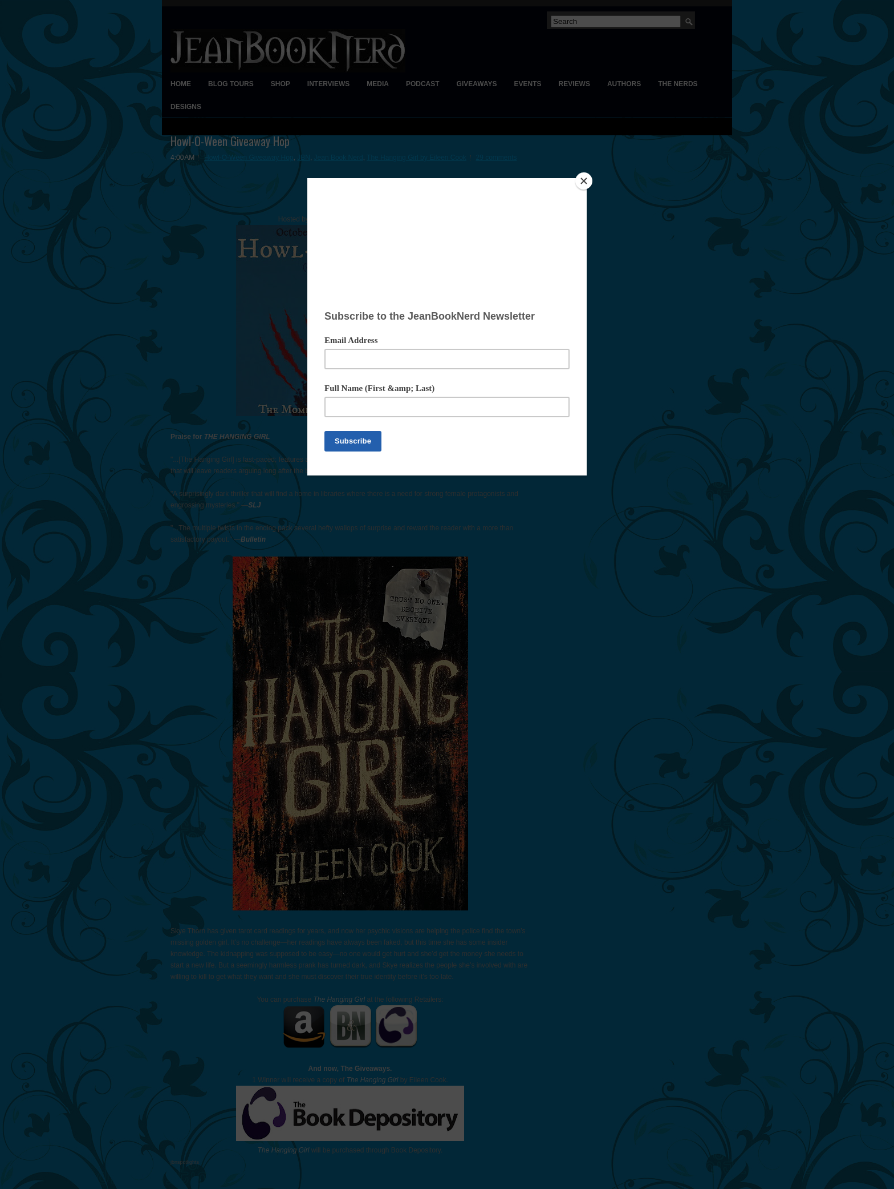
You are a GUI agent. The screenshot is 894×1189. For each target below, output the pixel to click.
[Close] (583, 181)
